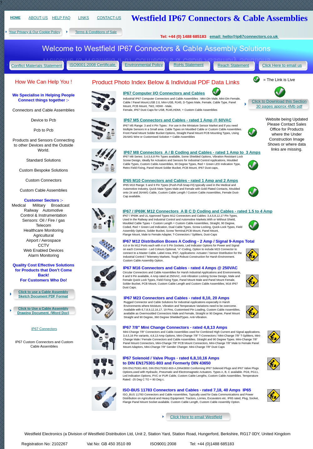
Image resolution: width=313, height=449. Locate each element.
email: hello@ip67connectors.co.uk (244, 36)
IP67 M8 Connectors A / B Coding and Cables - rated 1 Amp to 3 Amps (192, 152)
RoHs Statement (188, 64)
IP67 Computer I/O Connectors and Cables (164, 93)
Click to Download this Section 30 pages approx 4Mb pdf (279, 104)
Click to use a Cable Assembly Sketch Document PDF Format (43, 294)
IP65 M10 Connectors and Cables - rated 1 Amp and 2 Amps (180, 180)
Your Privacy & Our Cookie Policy (34, 32)
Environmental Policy (144, 64)
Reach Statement (233, 65)
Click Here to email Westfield (196, 417)
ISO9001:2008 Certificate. (92, 64)
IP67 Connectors (44, 329)
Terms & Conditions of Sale (96, 32)
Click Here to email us (282, 65)
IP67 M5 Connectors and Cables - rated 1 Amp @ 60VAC (177, 120)
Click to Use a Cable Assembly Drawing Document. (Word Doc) (43, 311)
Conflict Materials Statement (36, 65)
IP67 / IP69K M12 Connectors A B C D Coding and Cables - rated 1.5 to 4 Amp (197, 211)
